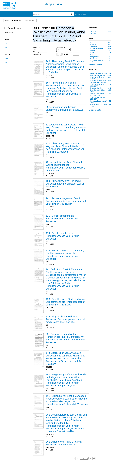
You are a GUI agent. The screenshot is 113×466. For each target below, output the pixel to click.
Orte (6, 62)
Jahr (6, 47)
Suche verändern (29, 20)
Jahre (6, 59)
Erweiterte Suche (80, 14)
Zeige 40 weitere (95, 64)
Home (6, 20)
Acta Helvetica (9, 32)
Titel (6, 44)
